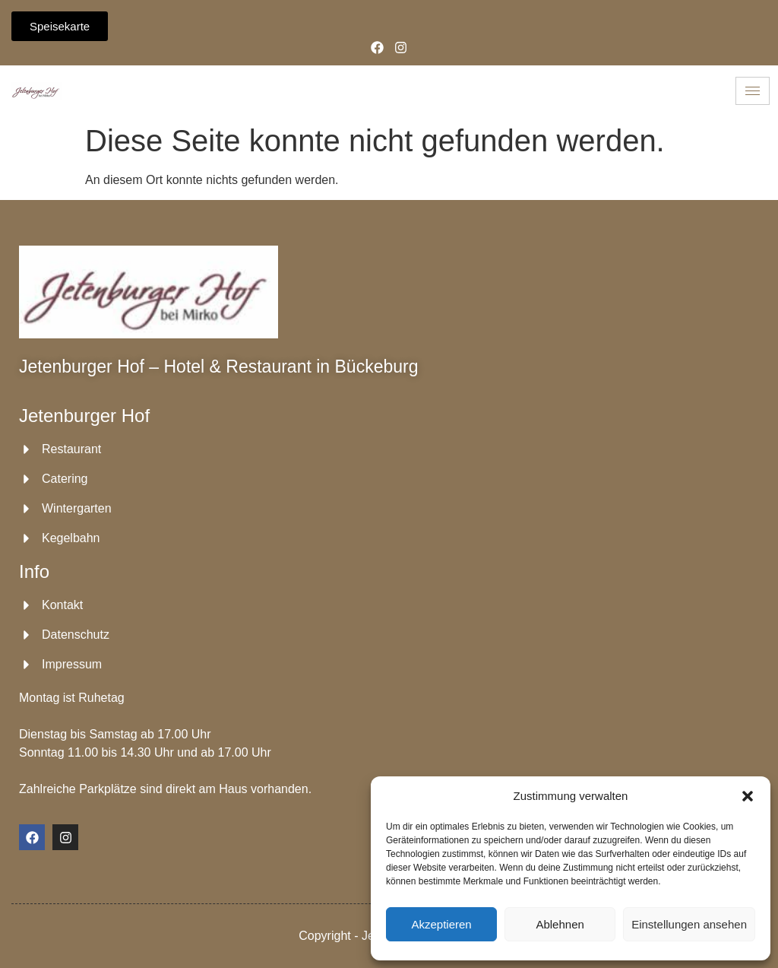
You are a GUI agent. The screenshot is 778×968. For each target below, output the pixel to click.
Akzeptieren (441, 924)
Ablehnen (560, 924)
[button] (747, 796)
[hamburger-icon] (752, 91)
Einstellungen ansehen (689, 924)
